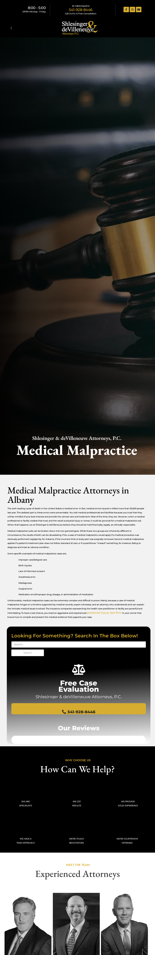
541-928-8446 (80, 10)
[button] (11, 28)
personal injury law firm (104, 612)
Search (27, 652)
